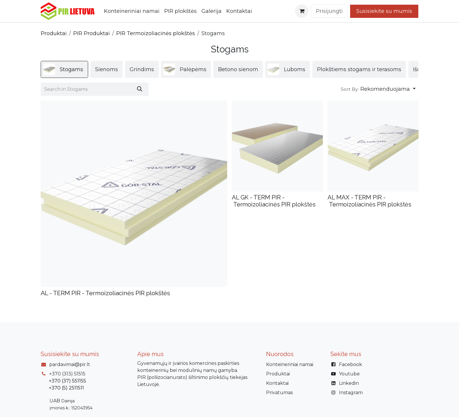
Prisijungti (329, 11)
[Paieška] (139, 89)
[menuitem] (132, 11)
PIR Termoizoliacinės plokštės (155, 33)
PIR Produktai (91, 33)
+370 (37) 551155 (67, 381)
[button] (378, 89)
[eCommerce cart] (302, 11)
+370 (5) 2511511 (66, 388)
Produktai (54, 33)
